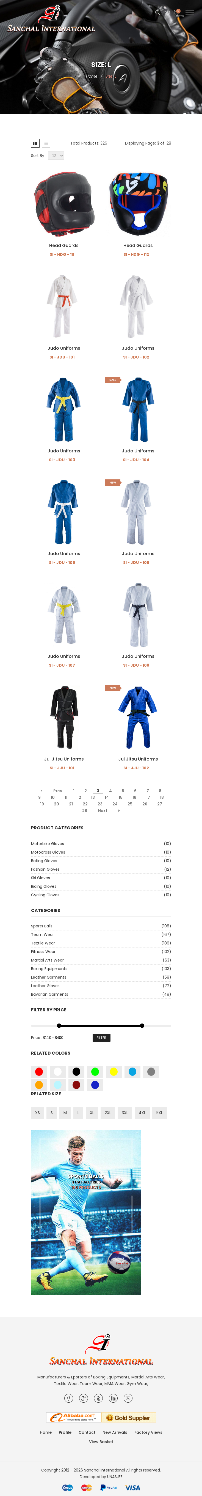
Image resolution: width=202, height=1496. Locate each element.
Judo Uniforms (64, 348)
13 (93, 797)
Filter (101, 1037)
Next (102, 810)
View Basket (101, 1442)
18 (162, 797)
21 (71, 804)
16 (134, 797)
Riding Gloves (43, 886)
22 (85, 804)
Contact (87, 1432)
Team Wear (42, 934)
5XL (159, 1112)
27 (159, 804)
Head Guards (64, 245)
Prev (57, 791)
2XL (108, 1112)
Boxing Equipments (49, 968)
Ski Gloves (40, 878)
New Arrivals (115, 1432)
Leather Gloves (45, 986)
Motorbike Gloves (47, 843)
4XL (142, 1112)
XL (92, 1112)
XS (37, 1112)
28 (84, 810)
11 (66, 797)
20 (56, 804)
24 (115, 804)
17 (148, 797)
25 (130, 804)
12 (79, 797)
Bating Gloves (44, 861)
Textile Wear (43, 943)
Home (92, 76)
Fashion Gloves (45, 869)
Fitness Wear (43, 951)
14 (107, 797)
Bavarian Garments (49, 994)
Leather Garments (48, 977)
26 (144, 804)
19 (42, 804)
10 (53, 797)
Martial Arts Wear (47, 960)
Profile (65, 1432)
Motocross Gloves (48, 852)
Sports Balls (41, 926)
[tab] (35, 143)
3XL (125, 1112)
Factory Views (148, 1432)
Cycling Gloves (45, 895)
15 (121, 797)
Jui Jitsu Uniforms (64, 759)
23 (100, 804)
